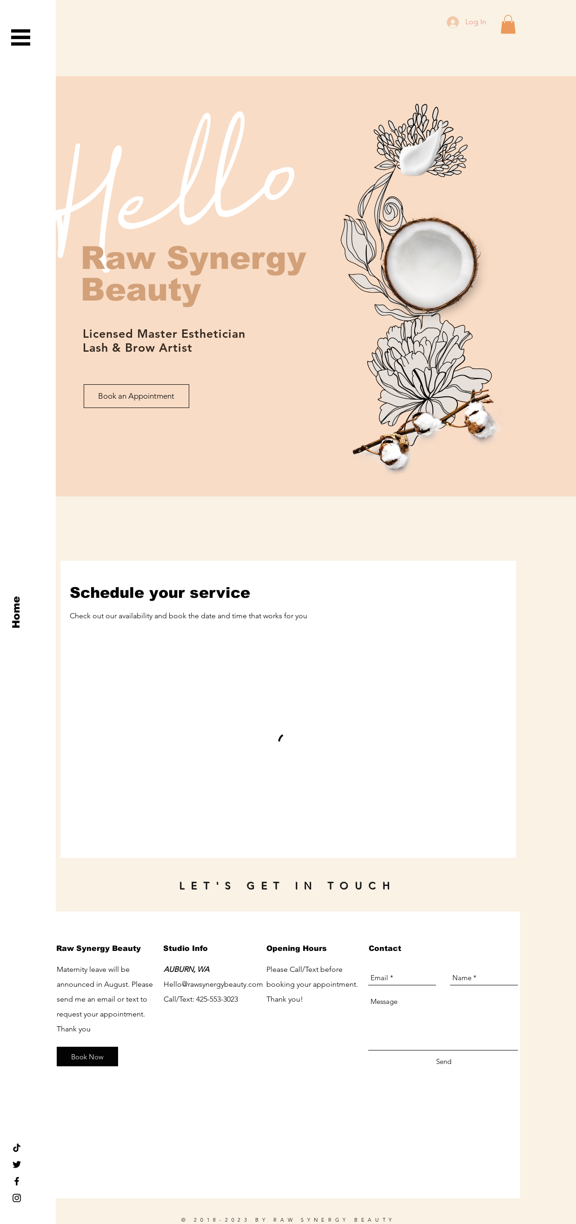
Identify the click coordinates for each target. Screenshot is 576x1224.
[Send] (444, 1061)
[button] (20, 37)
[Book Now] (87, 1056)
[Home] (16, 612)
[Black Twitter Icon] (16, 1164)
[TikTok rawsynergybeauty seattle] (16, 1147)
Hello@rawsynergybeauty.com (213, 984)
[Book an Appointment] (136, 396)
